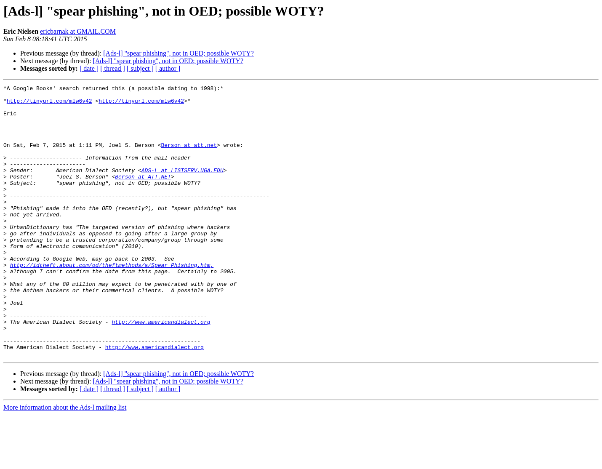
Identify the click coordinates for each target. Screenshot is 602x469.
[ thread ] (112, 68)
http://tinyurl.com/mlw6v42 (49, 104)
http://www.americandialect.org (161, 369)
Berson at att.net (189, 157)
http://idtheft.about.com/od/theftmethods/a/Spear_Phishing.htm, (112, 301)
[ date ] (89, 68)
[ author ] (168, 68)
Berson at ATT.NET (143, 195)
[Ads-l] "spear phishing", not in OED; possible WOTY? (178, 53)
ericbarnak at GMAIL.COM (78, 31)
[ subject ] (140, 68)
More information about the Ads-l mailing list (64, 461)
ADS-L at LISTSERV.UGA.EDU (182, 188)
